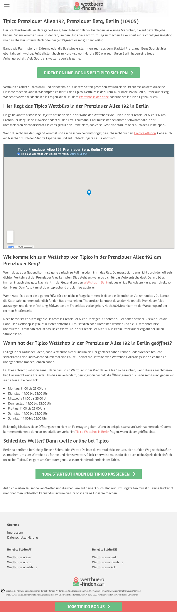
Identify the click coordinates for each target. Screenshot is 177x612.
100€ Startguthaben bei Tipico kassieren (86, 474)
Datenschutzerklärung (22, 537)
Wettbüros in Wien (19, 557)
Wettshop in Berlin (96, 282)
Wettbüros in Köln (104, 567)
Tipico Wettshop (145, 133)
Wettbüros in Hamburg (107, 562)
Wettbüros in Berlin (105, 557)
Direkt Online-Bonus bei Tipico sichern (86, 72)
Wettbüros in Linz (19, 562)
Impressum (15, 532)
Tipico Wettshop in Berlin (92, 431)
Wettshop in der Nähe (94, 96)
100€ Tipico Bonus (86, 606)
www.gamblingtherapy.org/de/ (123, 590)
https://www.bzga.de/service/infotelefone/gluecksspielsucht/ (32, 594)
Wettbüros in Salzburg (22, 567)
